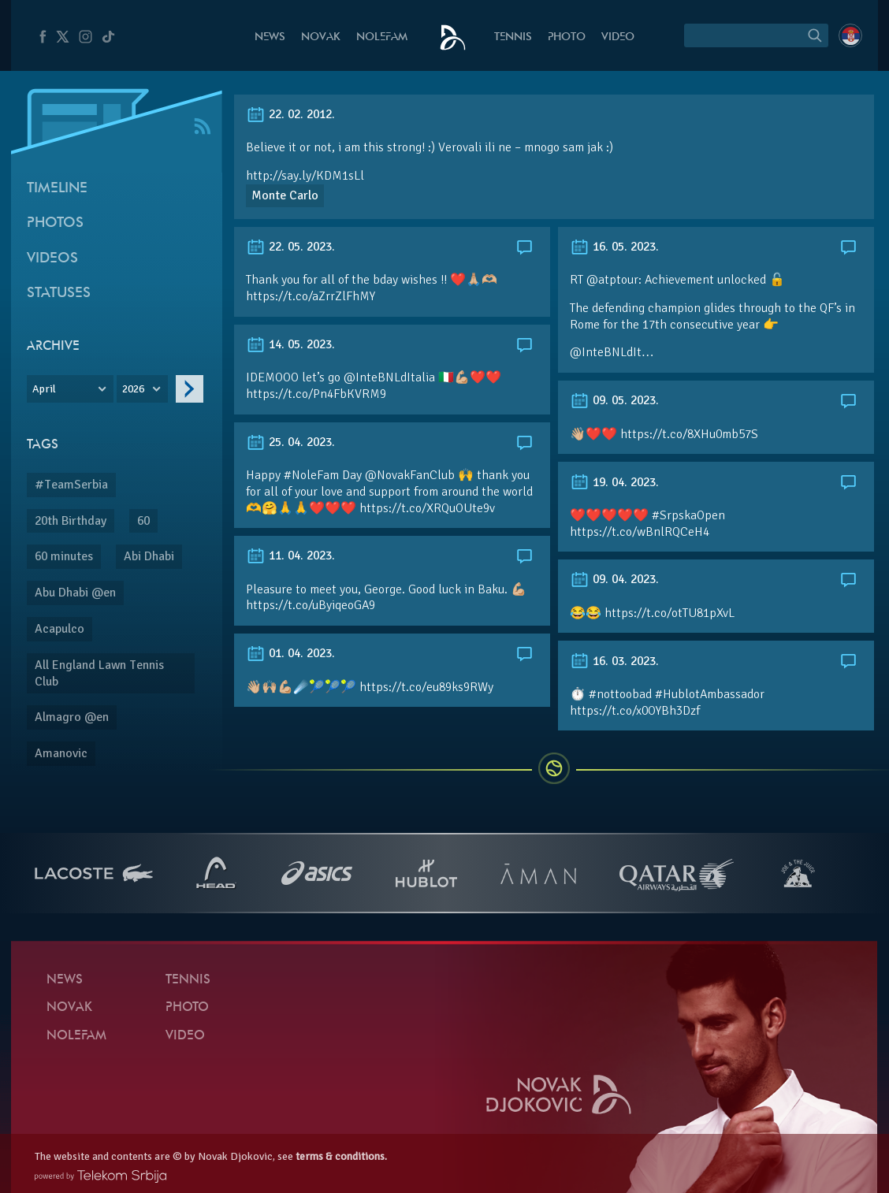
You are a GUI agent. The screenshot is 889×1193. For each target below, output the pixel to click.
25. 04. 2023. (290, 442)
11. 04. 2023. (290, 555)
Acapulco (59, 629)
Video (617, 37)
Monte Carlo (284, 195)
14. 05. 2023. (290, 344)
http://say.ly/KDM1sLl (305, 176)
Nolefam (381, 37)
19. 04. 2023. (614, 482)
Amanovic (61, 753)
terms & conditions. (341, 1156)
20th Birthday (70, 521)
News (270, 37)
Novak (320, 37)
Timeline (57, 188)
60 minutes (64, 556)
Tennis (513, 37)
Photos (55, 223)
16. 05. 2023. (614, 247)
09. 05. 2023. (614, 400)
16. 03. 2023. (614, 661)
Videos (52, 258)
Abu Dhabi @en (75, 592)
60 (143, 521)
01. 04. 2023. (290, 653)
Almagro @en (72, 717)
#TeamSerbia (71, 484)
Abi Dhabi (149, 556)
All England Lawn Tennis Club (99, 673)
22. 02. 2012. (290, 114)
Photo (567, 37)
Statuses (59, 293)
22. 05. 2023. (290, 247)
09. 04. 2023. (614, 579)
